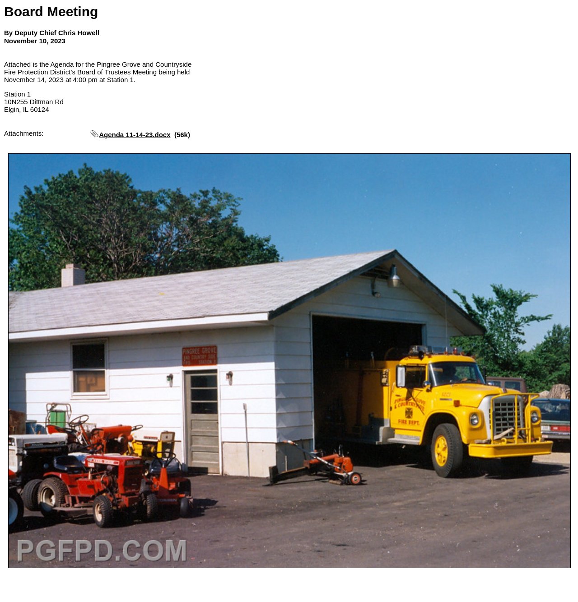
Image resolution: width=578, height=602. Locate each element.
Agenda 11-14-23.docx (134, 134)
